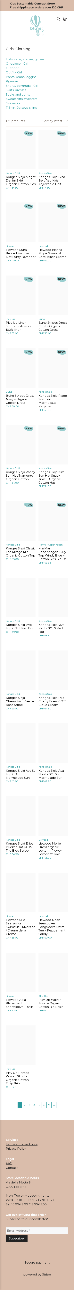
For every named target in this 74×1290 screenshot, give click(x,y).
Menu (8, 19)
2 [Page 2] (24, 1105)
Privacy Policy (16, 1148)
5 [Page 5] (39, 1105)
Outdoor (12, 68)
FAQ (9, 1163)
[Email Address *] (37, 1230)
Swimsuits (13, 103)
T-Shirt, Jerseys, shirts (21, 107)
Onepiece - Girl (17, 63)
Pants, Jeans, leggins (21, 77)
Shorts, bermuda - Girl (22, 86)
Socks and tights (18, 94)
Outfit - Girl (14, 72)
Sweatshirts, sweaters (21, 99)
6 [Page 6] (44, 1105)
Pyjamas (12, 81)
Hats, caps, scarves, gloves (25, 59)
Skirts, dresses (16, 90)
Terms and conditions (21, 1144)
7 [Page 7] (49, 1105)
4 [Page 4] (34, 1105)
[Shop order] (55, 121)
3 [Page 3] (29, 1105)
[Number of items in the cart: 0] (64, 19)
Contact (12, 1168)
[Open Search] (58, 19)
